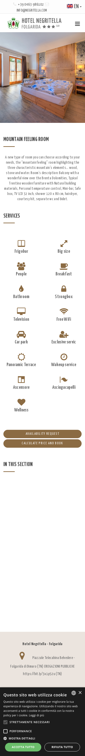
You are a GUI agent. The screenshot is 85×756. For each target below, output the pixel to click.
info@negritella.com (32, 10)
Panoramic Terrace (21, 364)
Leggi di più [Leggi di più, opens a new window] (36, 715)
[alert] (42, 721)
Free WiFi (63, 319)
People (21, 274)
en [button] (74, 6)
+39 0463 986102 (31, 5)
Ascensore (21, 387)
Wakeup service (63, 364)
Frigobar (21, 251)
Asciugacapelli (63, 387)
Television (21, 319)
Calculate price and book (33, 443)
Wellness (21, 410)
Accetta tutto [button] (23, 747)
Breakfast (64, 274)
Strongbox (64, 296)
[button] (42, 738)
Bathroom (21, 296)
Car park (21, 342)
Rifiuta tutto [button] (62, 747)
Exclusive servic (63, 342)
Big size (64, 251)
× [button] (80, 693)
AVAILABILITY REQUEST (31, 434)
